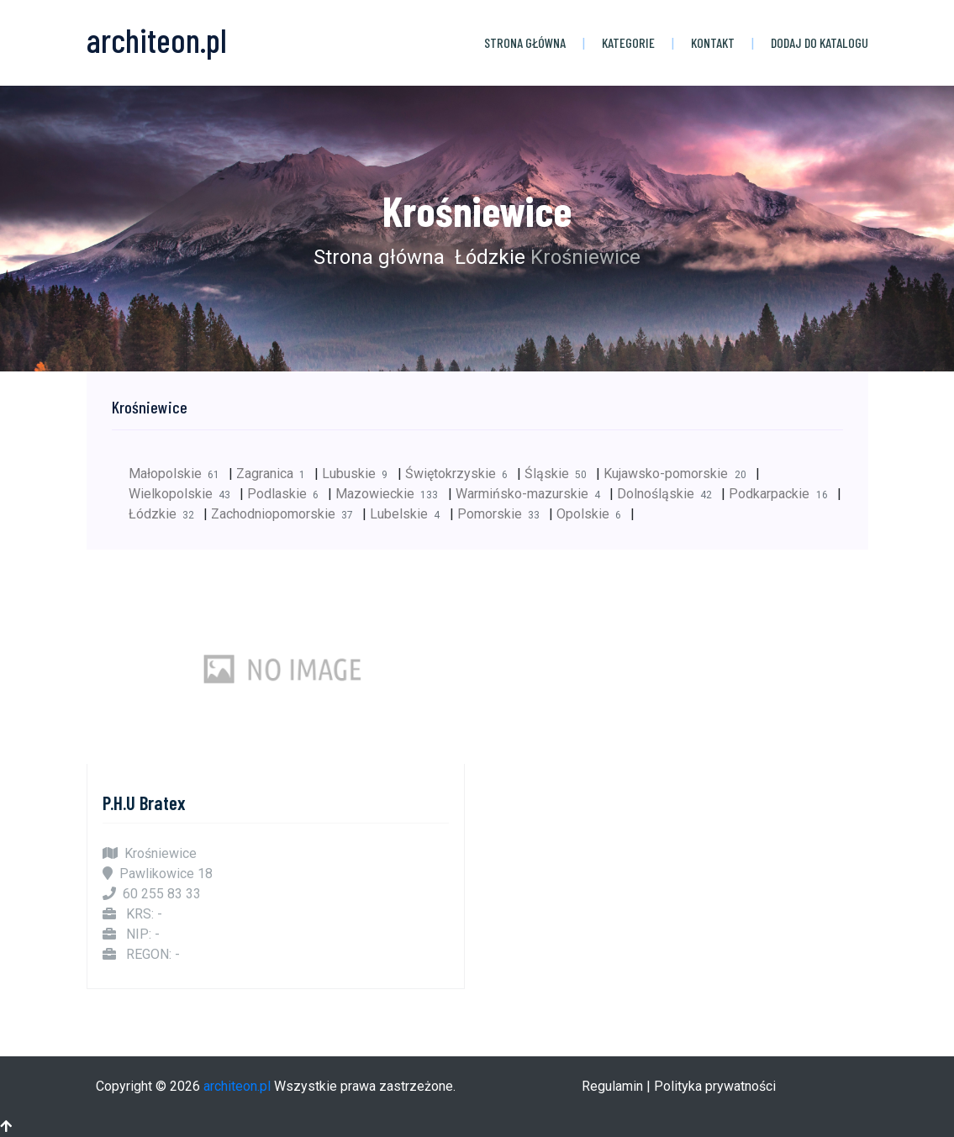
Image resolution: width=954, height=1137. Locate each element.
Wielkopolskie (184, 494)
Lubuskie (359, 474)
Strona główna (525, 42)
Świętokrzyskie (461, 474)
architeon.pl (237, 1086)
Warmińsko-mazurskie (532, 494)
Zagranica (275, 474)
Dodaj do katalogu (819, 42)
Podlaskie (287, 494)
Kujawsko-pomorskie (679, 474)
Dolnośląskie (669, 494)
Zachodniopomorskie (286, 514)
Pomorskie (503, 514)
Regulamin (612, 1086)
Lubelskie (409, 514)
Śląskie (560, 474)
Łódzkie (487, 257)
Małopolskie (179, 474)
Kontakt (713, 42)
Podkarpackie (782, 494)
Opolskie (593, 514)
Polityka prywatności (715, 1086)
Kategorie (628, 42)
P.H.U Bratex (144, 802)
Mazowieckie (391, 494)
